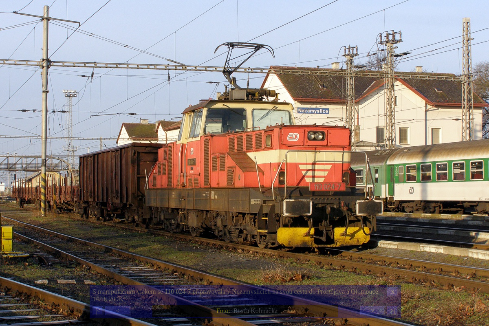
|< (97, 310)
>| (392, 310)
